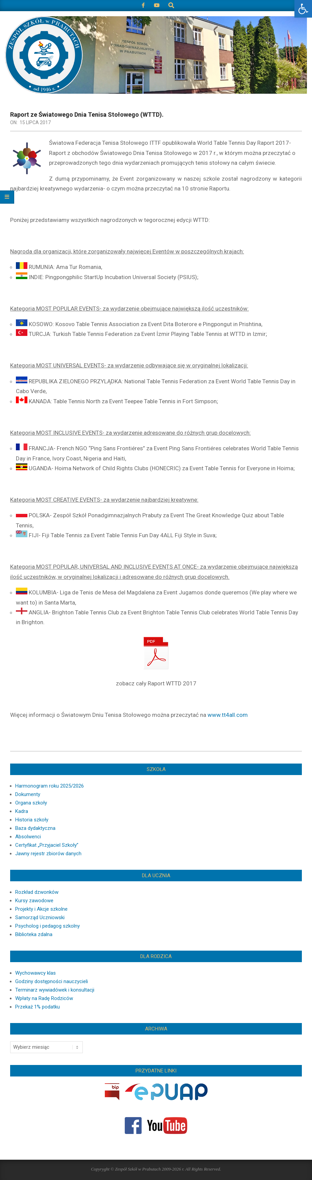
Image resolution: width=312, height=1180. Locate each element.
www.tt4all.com (228, 714)
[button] (303, 9)
